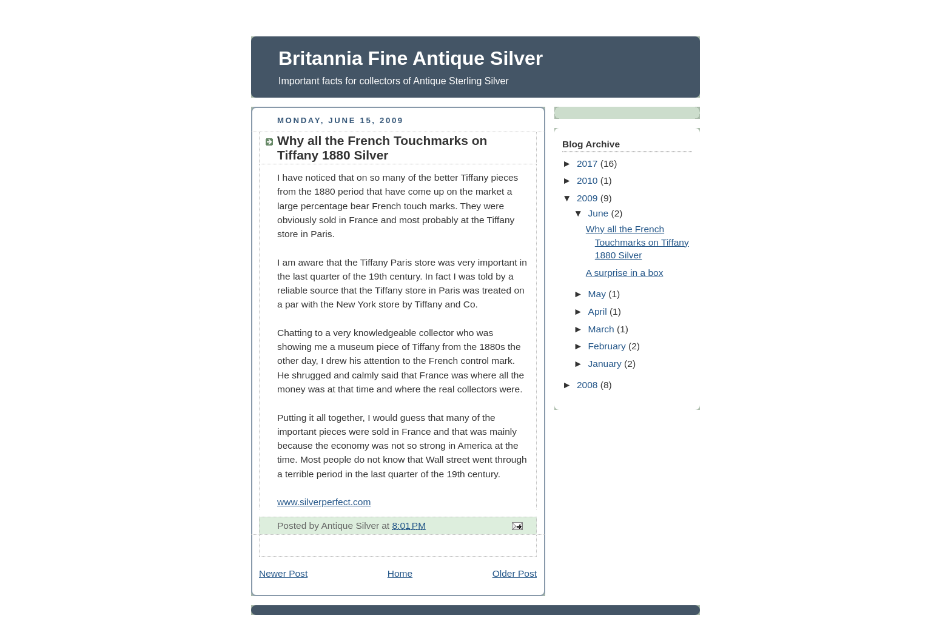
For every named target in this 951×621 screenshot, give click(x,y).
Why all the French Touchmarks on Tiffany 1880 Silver (637, 242)
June (599, 213)
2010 (588, 180)
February (608, 346)
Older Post (514, 573)
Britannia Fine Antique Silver (410, 58)
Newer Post (283, 573)
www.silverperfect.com (324, 502)
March (602, 329)
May (598, 294)
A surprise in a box (625, 272)
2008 (588, 385)
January (606, 363)
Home (400, 573)
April (599, 311)
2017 (588, 163)
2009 (588, 198)
